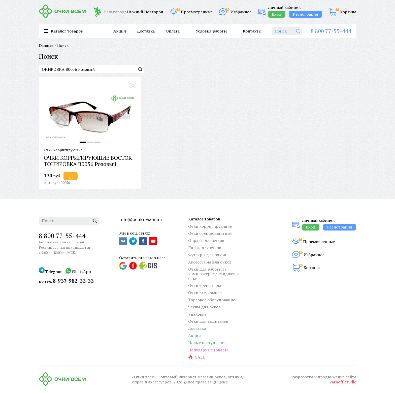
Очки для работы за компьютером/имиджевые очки (214, 274)
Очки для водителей (208, 321)
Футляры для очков (207, 254)
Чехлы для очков (204, 307)
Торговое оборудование (211, 300)
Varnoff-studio (342, 382)
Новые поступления (207, 342)
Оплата (173, 31)
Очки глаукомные (205, 292)
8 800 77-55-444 (331, 31)
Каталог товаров (204, 219)
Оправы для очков (206, 240)
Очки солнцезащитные (210, 233)
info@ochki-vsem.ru (140, 219)
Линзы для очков (204, 247)
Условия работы (211, 31)
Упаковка (197, 314)
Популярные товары (208, 350)
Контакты (252, 31)
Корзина (348, 12)
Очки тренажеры (204, 285)
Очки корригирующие (210, 226)
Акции (119, 31)
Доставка (146, 31)
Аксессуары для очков (210, 262)
